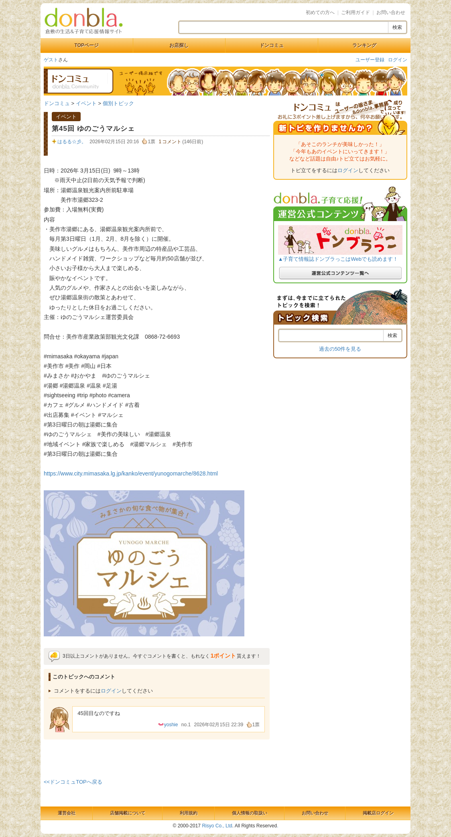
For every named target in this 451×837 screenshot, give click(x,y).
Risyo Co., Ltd (217, 826)
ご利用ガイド (355, 12)
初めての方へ (320, 12)
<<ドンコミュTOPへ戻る (73, 782)
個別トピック (118, 103)
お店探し (179, 45)
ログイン (397, 60)
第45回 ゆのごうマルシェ (93, 128)
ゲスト (51, 60)
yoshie (171, 724)
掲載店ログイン (378, 813)
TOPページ (87, 45)
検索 (397, 27)
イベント (86, 103)
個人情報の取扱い (249, 813)
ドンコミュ (272, 45)
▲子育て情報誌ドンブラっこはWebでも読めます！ (338, 259)
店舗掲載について (127, 813)
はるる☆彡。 (71, 141)
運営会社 (66, 813)
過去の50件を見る (340, 349)
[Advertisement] (157, 758)
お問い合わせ (390, 12)
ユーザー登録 (370, 60)
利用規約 (188, 813)
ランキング (364, 45)
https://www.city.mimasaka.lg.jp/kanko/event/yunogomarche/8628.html (131, 473)
